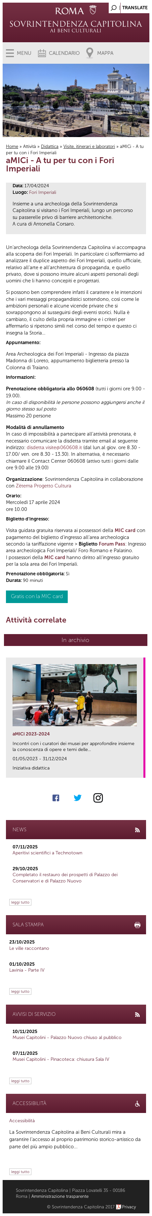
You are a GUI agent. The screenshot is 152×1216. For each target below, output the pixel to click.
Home (12, 146)
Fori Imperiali (42, 192)
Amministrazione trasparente (60, 1196)
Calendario (64, 53)
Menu (24, 53)
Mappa (105, 53)
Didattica (49, 146)
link (140, 770)
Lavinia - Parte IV (27, 970)
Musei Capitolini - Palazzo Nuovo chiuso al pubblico (67, 1037)
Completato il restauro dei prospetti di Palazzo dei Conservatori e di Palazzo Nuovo (65, 877)
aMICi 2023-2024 (31, 734)
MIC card (125, 530)
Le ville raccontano (29, 948)
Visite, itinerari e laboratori (89, 146)
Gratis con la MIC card (37, 596)
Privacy (129, 1206)
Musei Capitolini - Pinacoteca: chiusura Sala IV (61, 1059)
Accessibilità (22, 1121)
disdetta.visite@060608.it (54, 447)
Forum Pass (112, 544)
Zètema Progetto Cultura (43, 486)
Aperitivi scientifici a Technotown (47, 853)
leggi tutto (20, 902)
